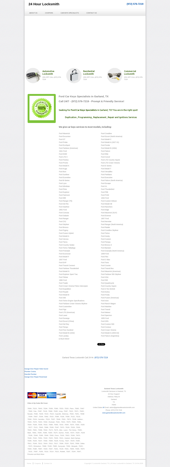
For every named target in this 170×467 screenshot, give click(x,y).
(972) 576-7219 (135, 4)
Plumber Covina (30, 371)
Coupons (49, 13)
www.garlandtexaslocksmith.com (113, 413)
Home (29, 463)
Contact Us (91, 13)
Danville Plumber (31, 374)
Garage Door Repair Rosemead (36, 377)
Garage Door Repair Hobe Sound (36, 369)
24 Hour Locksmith (44, 4)
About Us (33, 13)
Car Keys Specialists (70, 13)
